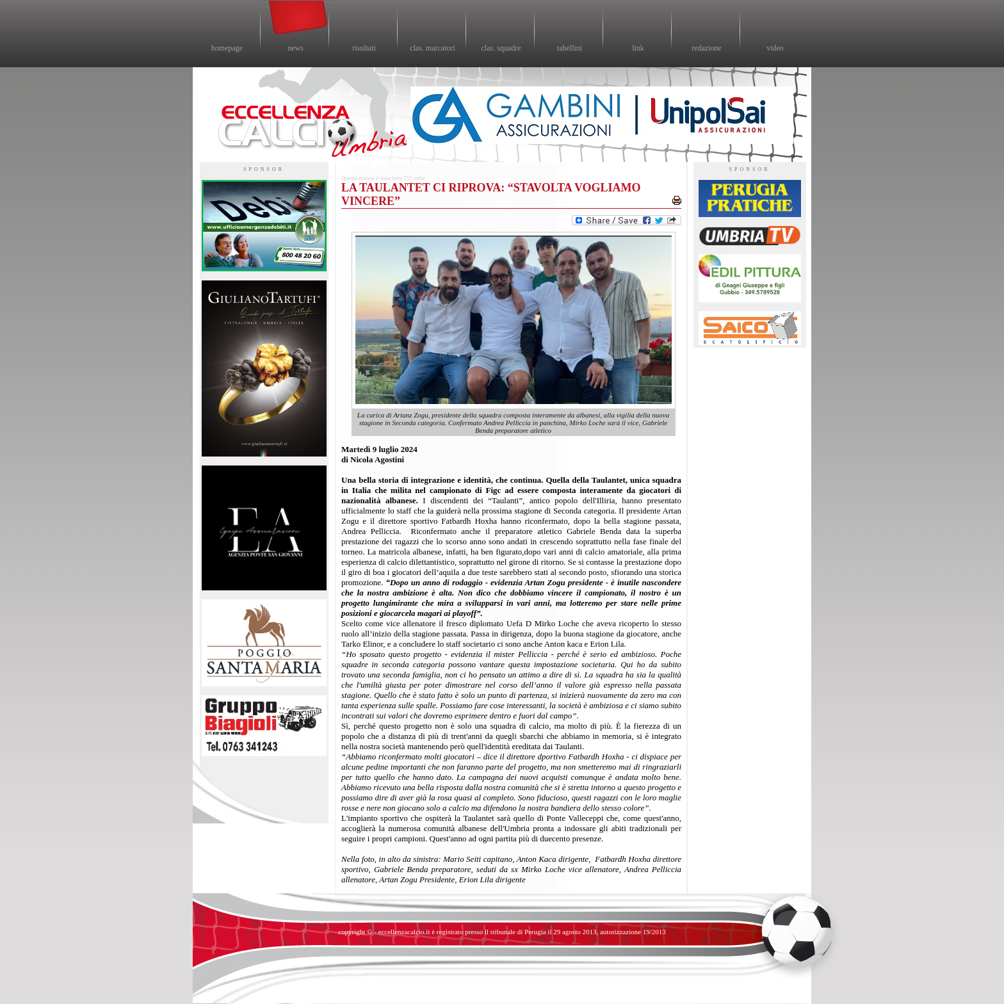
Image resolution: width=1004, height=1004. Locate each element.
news (295, 48)
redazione (707, 48)
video (775, 48)
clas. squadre (501, 48)
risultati (364, 48)
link (638, 48)
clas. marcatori (432, 48)
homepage (227, 48)
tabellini (569, 48)
